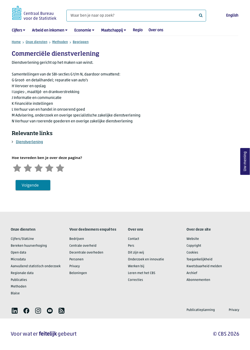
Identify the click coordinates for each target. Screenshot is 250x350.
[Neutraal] (38, 167)
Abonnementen (198, 280)
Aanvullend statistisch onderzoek (36, 266)
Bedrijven (76, 239)
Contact (133, 239)
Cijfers (17, 30)
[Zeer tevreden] (60, 167)
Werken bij (136, 266)
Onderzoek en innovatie (146, 259)
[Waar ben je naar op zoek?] (136, 15)
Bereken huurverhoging (29, 245)
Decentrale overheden (86, 252)
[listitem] (15, 311)
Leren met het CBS (141, 273)
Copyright (194, 245)
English (232, 16)
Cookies (192, 252)
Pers (131, 245)
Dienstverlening (29, 142)
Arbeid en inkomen (48, 30)
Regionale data (22, 273)
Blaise (15, 293)
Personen (76, 259)
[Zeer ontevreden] (17, 167)
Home (16, 42)
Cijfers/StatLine (22, 239)
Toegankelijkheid (199, 259)
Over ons (155, 30)
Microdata (18, 259)
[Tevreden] (49, 167)
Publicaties (19, 280)
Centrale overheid (82, 245)
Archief (192, 273)
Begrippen (81, 42)
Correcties (135, 280)
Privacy (74, 266)
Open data (18, 252)
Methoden (60, 42)
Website (193, 239)
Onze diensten (36, 42)
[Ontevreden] (27, 167)
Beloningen (78, 273)
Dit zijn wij (136, 252)
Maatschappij (112, 30)
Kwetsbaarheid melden (204, 266)
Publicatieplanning (201, 310)
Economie (82, 30)
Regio (138, 30)
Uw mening (245, 161)
